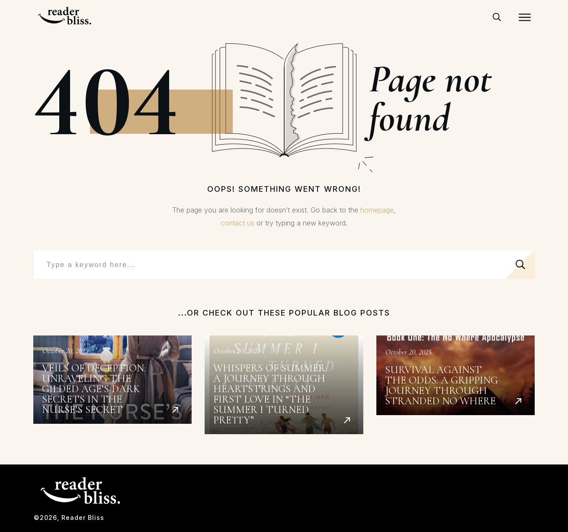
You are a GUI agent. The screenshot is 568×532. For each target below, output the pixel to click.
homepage (377, 210)
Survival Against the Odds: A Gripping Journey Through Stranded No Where (455, 385)
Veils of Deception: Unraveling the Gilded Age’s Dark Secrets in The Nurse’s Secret (112, 385)
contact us (237, 223)
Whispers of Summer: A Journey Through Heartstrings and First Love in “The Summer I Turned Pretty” (284, 385)
